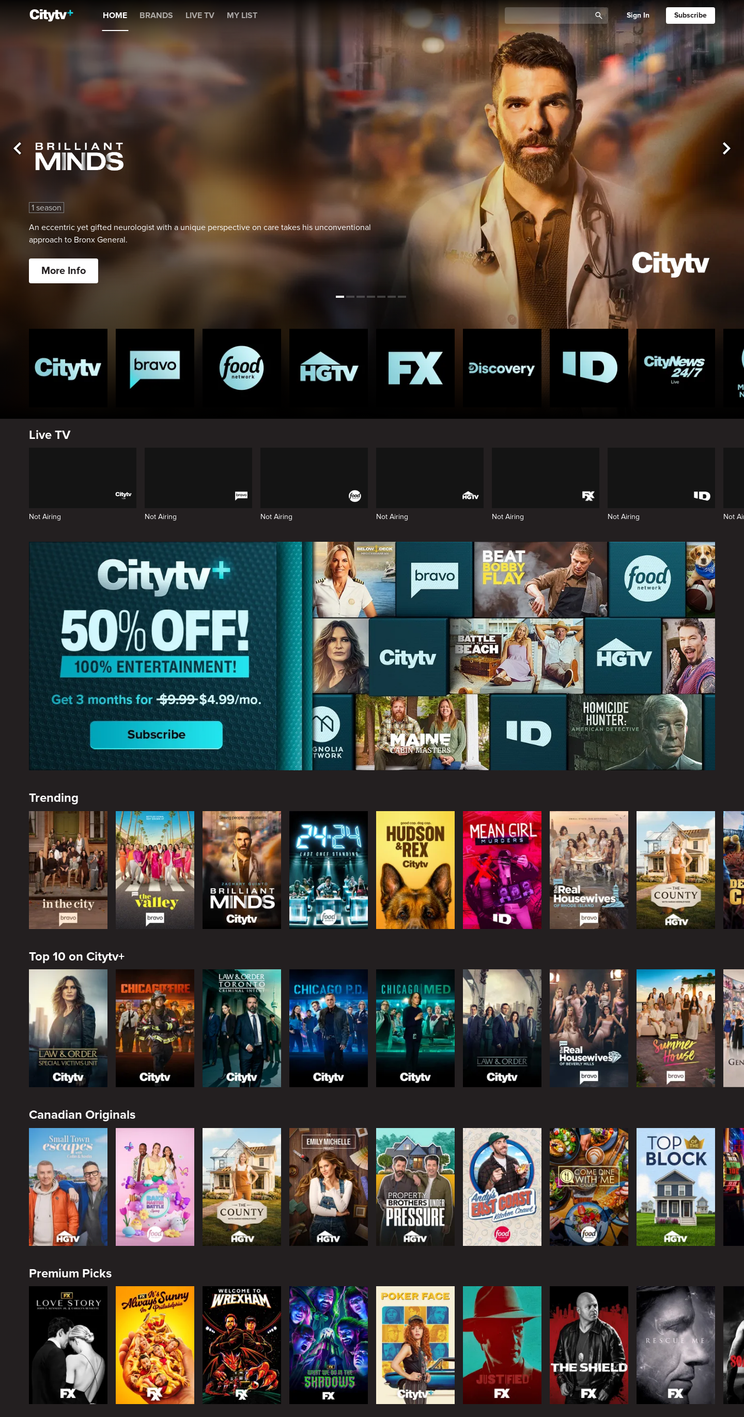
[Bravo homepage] (155, 368)
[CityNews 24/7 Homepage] (676, 368)
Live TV (49, 435)
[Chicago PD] (328, 1028)
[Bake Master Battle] (155, 1187)
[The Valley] (155, 870)
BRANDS (156, 15)
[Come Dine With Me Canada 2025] (589, 1187)
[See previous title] (17, 149)
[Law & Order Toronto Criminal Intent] (242, 1028)
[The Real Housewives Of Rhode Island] (589, 870)
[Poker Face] (415, 1345)
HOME (115, 15)
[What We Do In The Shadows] (328, 1345)
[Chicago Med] (415, 1028)
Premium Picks (70, 1273)
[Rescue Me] (676, 1345)
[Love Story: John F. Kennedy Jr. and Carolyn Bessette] (68, 1345)
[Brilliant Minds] (242, 870)
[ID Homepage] (589, 368)
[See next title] (726, 149)
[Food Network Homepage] (242, 368)
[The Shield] (589, 1345)
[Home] (51, 15)
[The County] (676, 870)
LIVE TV (199, 15)
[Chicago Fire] (155, 1028)
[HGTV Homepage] (328, 368)
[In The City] (68, 870)
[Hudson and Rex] (415, 870)
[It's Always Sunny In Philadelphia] (155, 1345)
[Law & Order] (502, 1028)
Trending (54, 797)
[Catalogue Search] (551, 16)
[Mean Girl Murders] (502, 870)
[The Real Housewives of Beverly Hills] (589, 1028)
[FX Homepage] (415, 368)
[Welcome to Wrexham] (242, 1345)
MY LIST (242, 15)
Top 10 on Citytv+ (77, 956)
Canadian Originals (82, 1114)
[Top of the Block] (676, 1187)
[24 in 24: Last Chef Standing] (328, 870)
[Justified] (502, 1345)
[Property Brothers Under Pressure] (415, 1187)
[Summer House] (676, 1028)
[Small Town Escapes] (68, 1187)
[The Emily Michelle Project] (328, 1187)
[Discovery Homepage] (502, 368)
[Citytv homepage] (68, 368)
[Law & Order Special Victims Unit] (68, 1028)
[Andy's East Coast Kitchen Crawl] (502, 1187)
